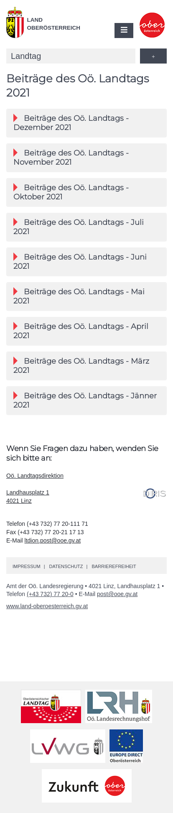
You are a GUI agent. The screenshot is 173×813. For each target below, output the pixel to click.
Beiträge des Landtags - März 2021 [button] (81, 366)
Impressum (27, 566)
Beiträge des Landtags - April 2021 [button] (80, 331)
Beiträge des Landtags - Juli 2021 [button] (78, 227)
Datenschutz (66, 566)
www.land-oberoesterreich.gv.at (47, 606)
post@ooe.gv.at (117, 594)
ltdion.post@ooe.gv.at (53, 540)
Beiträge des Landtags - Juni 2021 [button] (80, 261)
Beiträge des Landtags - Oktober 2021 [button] (71, 192)
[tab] (86, 123)
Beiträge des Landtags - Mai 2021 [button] (79, 296)
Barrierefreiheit (114, 566)
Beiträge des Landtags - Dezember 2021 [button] (71, 123)
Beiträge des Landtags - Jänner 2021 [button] (85, 400)
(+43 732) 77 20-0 (50, 594)
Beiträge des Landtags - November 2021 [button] (71, 157)
